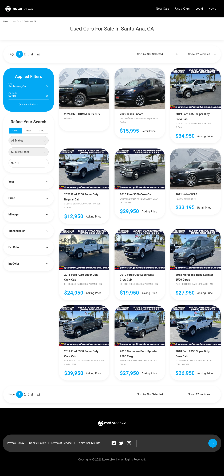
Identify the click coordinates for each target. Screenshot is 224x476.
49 (38, 54)
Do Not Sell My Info (88, 443)
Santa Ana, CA (30, 21)
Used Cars (16, 21)
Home (6, 21)
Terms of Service (61, 443)
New (28, 130)
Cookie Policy (37, 443)
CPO (41, 130)
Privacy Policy (15, 443)
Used (15, 130)
